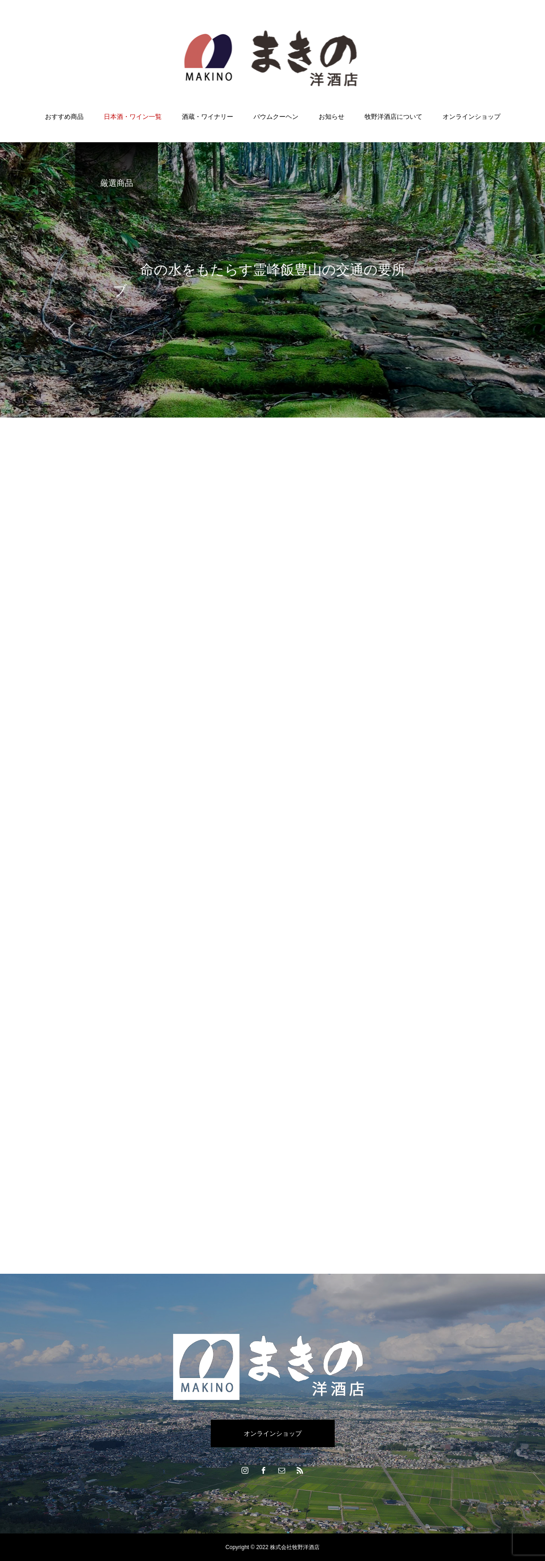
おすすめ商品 (64, 116)
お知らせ (331, 116)
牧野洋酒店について (393, 116)
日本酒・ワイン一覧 (133, 116)
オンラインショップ (471, 116)
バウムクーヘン (275, 116)
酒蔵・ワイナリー (207, 116)
